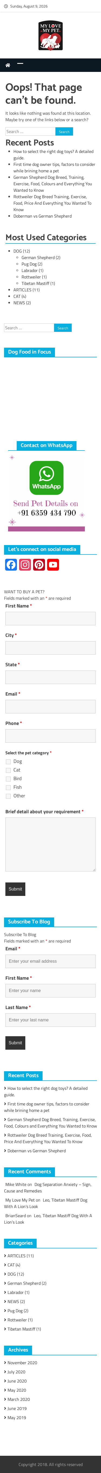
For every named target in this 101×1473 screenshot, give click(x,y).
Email (12, 694)
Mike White (15, 1184)
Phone (13, 723)
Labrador (30, 270)
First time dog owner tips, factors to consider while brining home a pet (54, 167)
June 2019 (17, 1408)
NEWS (19, 302)
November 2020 (22, 1362)
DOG (17, 251)
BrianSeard (15, 1215)
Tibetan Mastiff (35, 283)
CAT (16, 296)
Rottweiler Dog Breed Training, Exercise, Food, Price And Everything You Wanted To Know (52, 203)
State (12, 664)
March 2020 (19, 1399)
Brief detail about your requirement (44, 811)
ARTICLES (22, 290)
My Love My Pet (20, 1200)
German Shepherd (38, 257)
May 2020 (17, 1390)
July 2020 (16, 1372)
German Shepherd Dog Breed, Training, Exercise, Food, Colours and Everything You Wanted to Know (52, 183)
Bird (17, 778)
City (11, 635)
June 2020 (17, 1381)
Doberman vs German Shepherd (42, 216)
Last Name (18, 1007)
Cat (16, 770)
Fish (17, 787)
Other (19, 795)
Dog (17, 761)
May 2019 (17, 1417)
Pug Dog (29, 264)
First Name (18, 606)
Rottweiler (31, 277)
